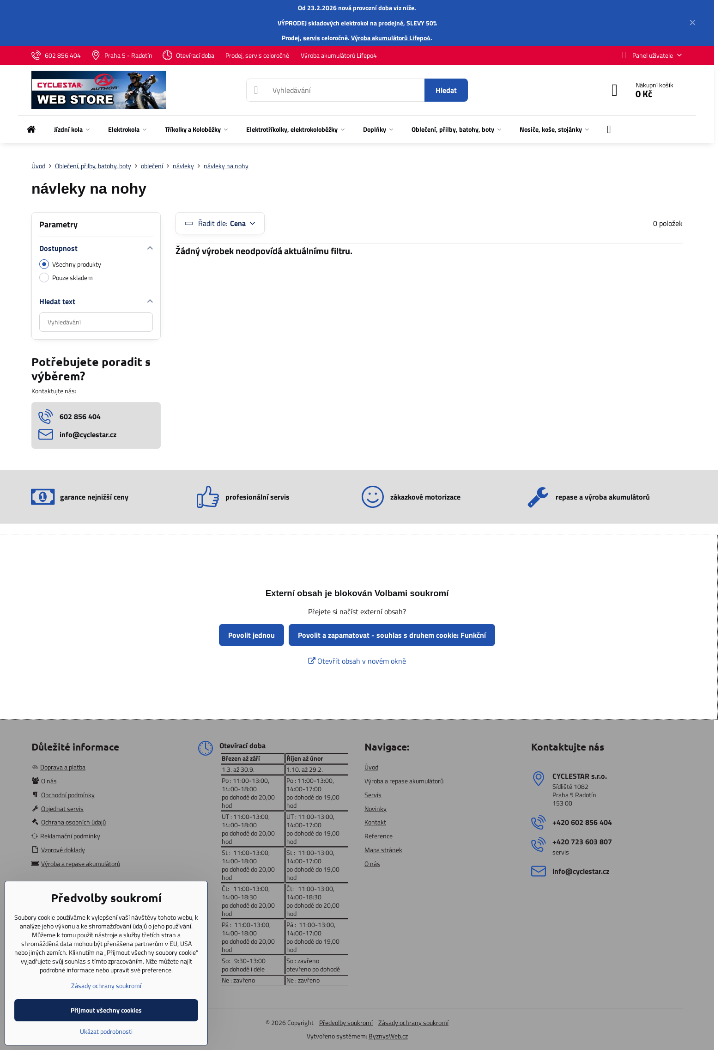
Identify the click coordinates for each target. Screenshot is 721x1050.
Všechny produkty (70, 264)
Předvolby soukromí (346, 1022)
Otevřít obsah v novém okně (357, 660)
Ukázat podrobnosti (106, 1031)
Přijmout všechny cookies (106, 1010)
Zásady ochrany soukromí (413, 1022)
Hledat (446, 90)
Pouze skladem (66, 277)
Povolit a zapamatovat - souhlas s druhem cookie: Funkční (392, 635)
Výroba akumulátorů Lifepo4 (390, 38)
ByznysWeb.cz (388, 1036)
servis (311, 38)
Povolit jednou (251, 635)
